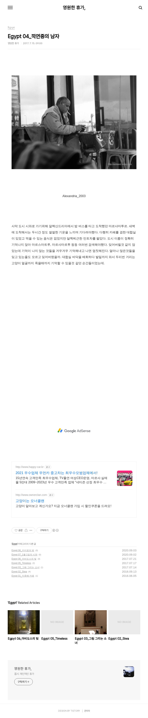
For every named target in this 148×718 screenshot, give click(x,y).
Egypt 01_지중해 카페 (23, 576)
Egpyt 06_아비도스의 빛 (24, 559)
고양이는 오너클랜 (30, 501)
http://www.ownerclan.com (31, 494)
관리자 (87, 711)
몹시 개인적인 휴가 (24, 673)
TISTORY (75, 711)
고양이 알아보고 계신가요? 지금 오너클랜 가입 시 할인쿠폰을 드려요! (63, 506)
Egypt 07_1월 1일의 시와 (24, 554)
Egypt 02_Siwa (19, 571)
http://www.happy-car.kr (30, 466)
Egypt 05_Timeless (21, 563)
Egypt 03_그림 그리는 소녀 (26, 567)
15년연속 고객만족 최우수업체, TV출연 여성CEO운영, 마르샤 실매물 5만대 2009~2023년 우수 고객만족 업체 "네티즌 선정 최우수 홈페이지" (61, 480)
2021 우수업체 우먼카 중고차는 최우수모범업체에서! (57, 473)
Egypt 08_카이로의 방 (23, 550)
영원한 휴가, (74, 7)
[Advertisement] (74, 431)
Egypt (14, 544)
